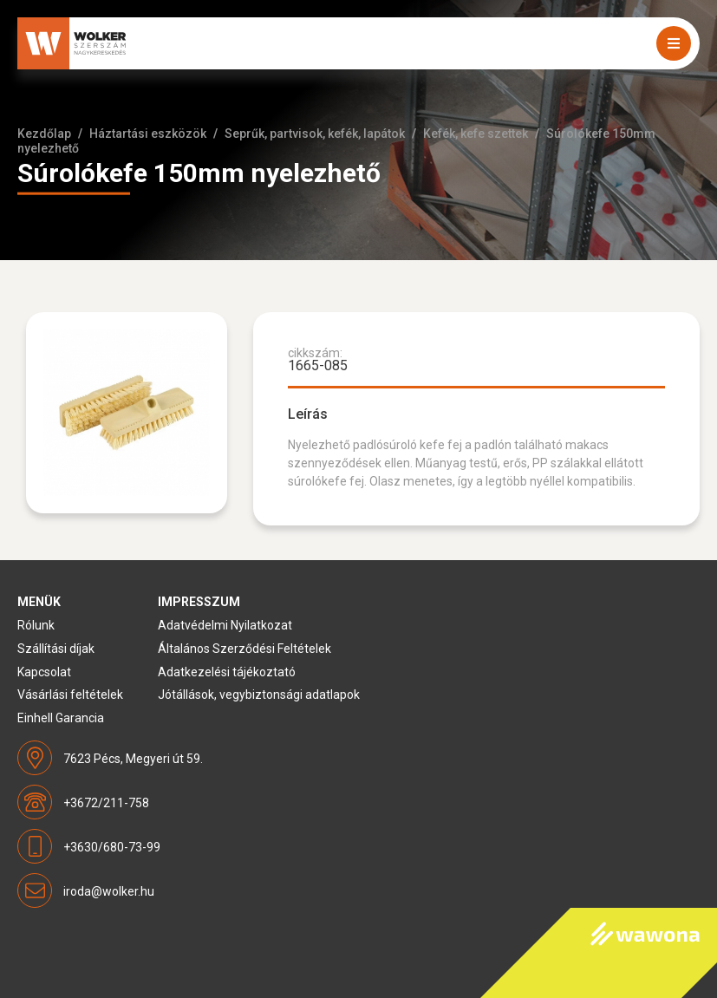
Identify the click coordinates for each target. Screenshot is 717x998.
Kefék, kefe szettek (475, 133)
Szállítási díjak (56, 649)
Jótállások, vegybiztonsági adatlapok (259, 694)
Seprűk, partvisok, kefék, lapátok (315, 133)
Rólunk (36, 625)
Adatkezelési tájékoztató (227, 672)
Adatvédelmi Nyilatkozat (225, 625)
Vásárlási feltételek (70, 694)
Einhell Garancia (60, 718)
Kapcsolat (44, 672)
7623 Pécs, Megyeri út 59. (133, 759)
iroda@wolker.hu (108, 891)
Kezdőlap (44, 133)
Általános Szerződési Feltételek (244, 649)
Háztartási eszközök (147, 133)
